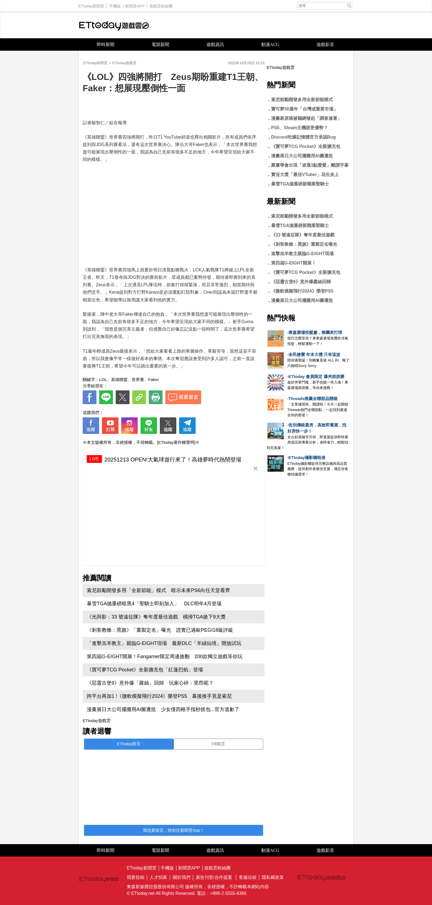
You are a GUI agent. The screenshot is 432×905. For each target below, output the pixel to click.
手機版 (115, 5)
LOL (103, 379)
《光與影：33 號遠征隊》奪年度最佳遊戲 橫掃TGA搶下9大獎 (156, 617)
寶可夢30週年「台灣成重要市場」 (304, 109)
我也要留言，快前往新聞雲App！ (173, 830)
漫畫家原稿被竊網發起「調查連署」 (306, 118)
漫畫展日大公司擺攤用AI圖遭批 (302, 155)
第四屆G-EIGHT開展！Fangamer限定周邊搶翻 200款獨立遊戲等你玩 (164, 656)
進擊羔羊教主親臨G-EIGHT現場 (302, 253)
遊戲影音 (325, 44)
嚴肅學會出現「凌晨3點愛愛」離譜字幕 (310, 165)
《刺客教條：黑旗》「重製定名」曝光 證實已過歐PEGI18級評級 (160, 630)
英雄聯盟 (119, 379)
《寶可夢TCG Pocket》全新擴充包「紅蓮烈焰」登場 (147, 669)
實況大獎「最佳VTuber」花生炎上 (305, 174)
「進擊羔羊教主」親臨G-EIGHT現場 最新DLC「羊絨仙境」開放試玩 (164, 643)
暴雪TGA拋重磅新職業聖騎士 (300, 184)
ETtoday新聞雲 (91, 5)
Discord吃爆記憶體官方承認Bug (303, 137)
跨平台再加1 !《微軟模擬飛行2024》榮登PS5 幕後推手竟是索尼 (159, 696)
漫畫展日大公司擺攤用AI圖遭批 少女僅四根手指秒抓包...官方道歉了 (163, 709)
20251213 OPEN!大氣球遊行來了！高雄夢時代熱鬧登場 (172, 459)
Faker (153, 379)
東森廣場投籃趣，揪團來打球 (315, 332)
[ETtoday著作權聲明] (176, 442)
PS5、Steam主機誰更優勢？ (299, 127)
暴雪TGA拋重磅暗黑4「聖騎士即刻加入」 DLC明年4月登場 (154, 603)
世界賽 (138, 379)
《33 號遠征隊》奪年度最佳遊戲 (302, 235)
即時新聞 (105, 44)
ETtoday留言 (129, 743)
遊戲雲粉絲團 (160, 5)
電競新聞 (160, 44)
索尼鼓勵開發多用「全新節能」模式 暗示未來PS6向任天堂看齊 (158, 590)
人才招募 (158, 877)
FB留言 (218, 743)
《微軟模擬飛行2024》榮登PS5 (302, 291)
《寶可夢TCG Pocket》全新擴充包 (305, 146)
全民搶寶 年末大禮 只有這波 (314, 354)
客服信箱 (247, 877)
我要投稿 (135, 877)
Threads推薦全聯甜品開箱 (312, 398)
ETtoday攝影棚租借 (306, 457)
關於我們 (181, 877)
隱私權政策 (273, 877)
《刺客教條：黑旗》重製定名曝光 (304, 244)
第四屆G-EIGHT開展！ (293, 263)
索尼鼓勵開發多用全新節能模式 (302, 99)
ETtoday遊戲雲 (114, 25)
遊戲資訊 (215, 44)
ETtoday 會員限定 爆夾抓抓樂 (316, 376)
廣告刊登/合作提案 (214, 877)
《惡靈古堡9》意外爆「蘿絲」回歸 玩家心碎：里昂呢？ (150, 683)
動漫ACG (270, 44)
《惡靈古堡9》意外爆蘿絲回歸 (301, 281)
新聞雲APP (134, 5)
